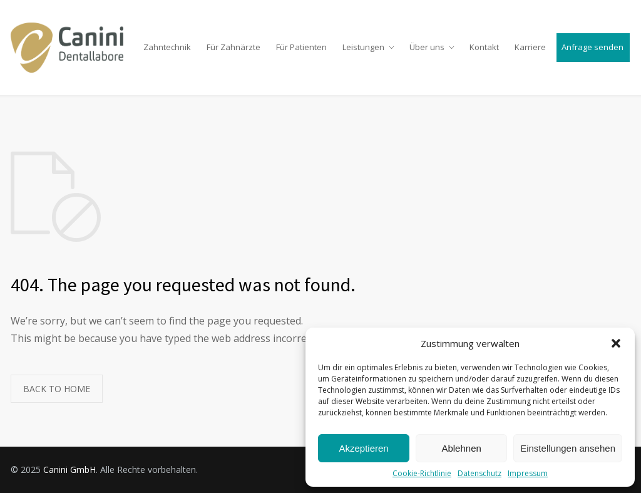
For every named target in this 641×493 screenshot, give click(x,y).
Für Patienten (301, 47)
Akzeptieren (363, 448)
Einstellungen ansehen (567, 448)
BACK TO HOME (56, 389)
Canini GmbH (69, 469)
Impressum (528, 473)
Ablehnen (461, 448)
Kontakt (484, 47)
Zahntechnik (167, 47)
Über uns (426, 47)
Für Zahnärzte (233, 47)
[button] (616, 343)
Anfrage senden (592, 47)
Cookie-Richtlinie (421, 473)
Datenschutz (479, 473)
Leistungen (363, 47)
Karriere (530, 47)
